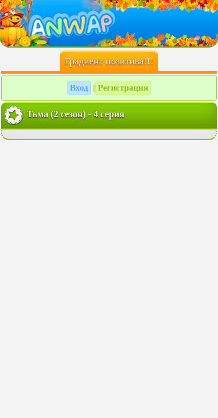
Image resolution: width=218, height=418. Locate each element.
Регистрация (123, 87)
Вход (79, 87)
